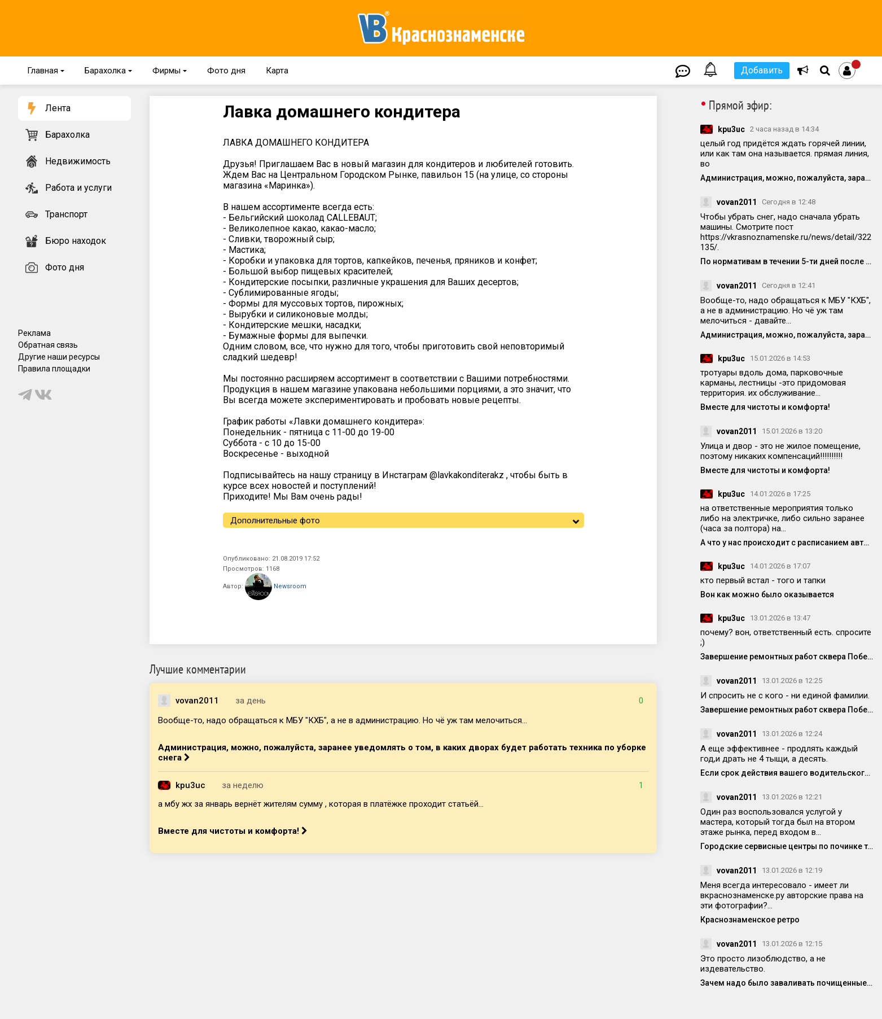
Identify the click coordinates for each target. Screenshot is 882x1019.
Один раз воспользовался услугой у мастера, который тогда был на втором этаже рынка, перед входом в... (777, 822)
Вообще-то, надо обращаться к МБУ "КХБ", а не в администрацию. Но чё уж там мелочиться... (342, 720)
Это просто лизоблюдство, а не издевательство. (763, 964)
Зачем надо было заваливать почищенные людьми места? (787, 982)
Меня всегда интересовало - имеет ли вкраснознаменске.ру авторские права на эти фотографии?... (781, 895)
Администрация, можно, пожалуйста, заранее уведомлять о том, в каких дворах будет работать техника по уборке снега (402, 752)
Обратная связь (48, 344)
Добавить (762, 70)
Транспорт (66, 214)
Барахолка (108, 70)
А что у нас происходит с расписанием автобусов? (787, 542)
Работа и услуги (78, 187)
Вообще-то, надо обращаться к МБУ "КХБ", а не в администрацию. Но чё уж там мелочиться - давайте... (785, 310)
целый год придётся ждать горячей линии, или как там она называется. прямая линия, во (784, 153)
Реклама (34, 333)
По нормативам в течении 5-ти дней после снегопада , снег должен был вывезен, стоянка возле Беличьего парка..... (787, 261)
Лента (58, 108)
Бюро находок (75, 240)
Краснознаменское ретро (750, 919)
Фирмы (169, 70)
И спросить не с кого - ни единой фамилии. (785, 695)
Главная (45, 70)
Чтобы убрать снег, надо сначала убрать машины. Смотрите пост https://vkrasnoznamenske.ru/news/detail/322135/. (785, 232)
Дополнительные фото (275, 520)
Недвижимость (78, 161)
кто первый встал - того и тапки (763, 580)
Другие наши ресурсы (59, 356)
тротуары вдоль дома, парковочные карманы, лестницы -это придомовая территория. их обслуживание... (773, 383)
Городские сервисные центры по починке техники (787, 846)
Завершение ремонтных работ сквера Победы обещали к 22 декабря (787, 656)
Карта (277, 70)
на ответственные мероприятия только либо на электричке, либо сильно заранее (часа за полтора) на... (782, 518)
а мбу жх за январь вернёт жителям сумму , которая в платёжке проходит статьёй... (321, 804)
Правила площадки (54, 368)
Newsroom (275, 586)
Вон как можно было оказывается (767, 594)
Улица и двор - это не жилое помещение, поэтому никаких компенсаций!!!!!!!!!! (780, 451)
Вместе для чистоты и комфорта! (233, 831)
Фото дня (226, 70)
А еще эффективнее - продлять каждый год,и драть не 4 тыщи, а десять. (779, 754)
